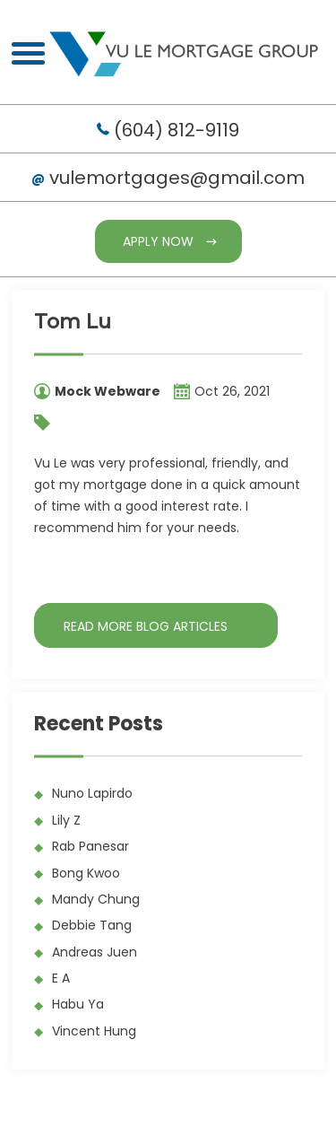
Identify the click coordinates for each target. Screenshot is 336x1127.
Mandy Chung (96, 899)
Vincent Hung (94, 1031)
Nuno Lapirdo (92, 793)
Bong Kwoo (86, 873)
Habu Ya (78, 1004)
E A (61, 978)
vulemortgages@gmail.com (177, 177)
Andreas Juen (94, 952)
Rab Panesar (90, 846)
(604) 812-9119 (176, 130)
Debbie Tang (92, 925)
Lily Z (66, 820)
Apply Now (158, 241)
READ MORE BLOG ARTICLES (146, 626)
